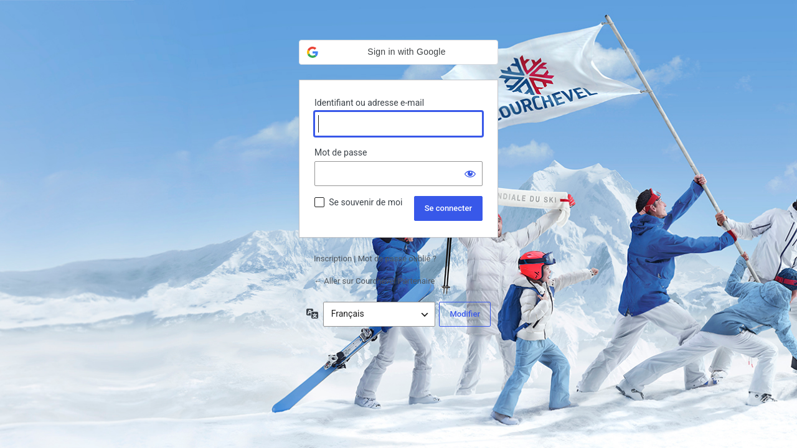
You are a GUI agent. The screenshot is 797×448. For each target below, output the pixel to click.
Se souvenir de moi (365, 202)
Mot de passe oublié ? (397, 258)
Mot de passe (340, 152)
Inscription (333, 258)
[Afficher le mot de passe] (470, 173)
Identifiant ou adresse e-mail (369, 103)
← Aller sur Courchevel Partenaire (374, 281)
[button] (398, 52)
